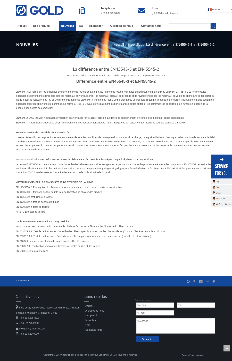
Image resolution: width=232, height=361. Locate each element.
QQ (217, 181)
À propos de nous (94, 310)
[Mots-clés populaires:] (213, 26)
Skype (218, 187)
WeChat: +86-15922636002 (224, 204)
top (226, 348)
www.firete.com (157, 75)
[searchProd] (190, 26)
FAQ (87, 325)
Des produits (92, 315)
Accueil (89, 306)
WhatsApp (220, 198)
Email (218, 192)
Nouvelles (90, 320)
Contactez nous (93, 329)
